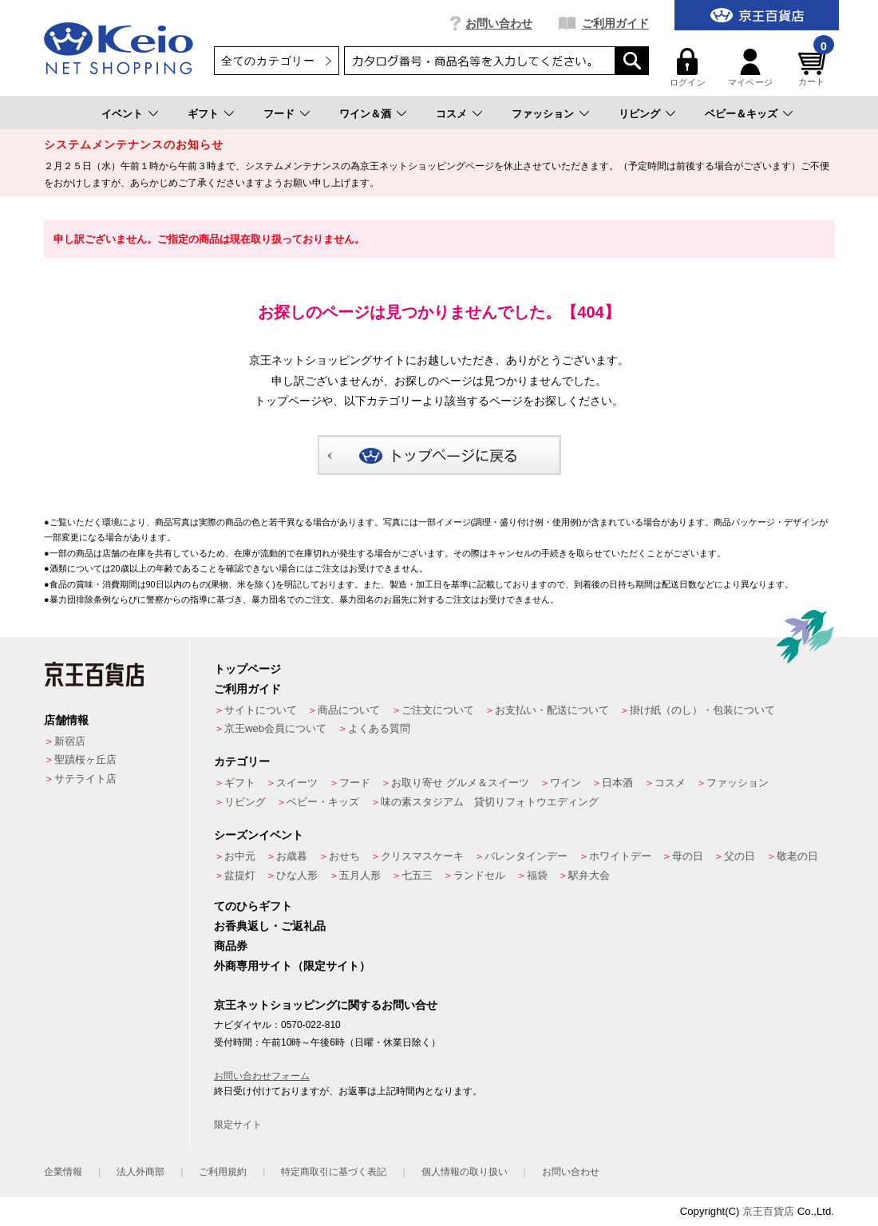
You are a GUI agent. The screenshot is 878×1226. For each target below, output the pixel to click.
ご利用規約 (223, 1171)
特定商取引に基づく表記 (333, 1171)
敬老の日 (797, 856)
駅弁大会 (589, 875)
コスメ (451, 114)
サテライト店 (85, 779)
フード (279, 114)
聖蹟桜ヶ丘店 (85, 759)
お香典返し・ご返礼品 (270, 926)
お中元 (239, 856)
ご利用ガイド (615, 23)
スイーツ (297, 783)
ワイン (565, 783)
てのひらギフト (253, 906)
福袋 (537, 875)
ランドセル (479, 875)
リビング (639, 114)
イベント (122, 114)
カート (814, 67)
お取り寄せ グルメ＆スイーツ (460, 783)
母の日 (687, 856)
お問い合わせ (498, 23)
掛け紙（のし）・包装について (702, 710)
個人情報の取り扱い (464, 1171)
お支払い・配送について (552, 710)
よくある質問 (379, 728)
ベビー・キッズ (323, 802)
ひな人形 (297, 875)
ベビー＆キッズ (741, 114)
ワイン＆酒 (365, 114)
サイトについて (260, 710)
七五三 (417, 875)
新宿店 (69, 741)
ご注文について (437, 710)
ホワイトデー (620, 856)
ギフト (203, 114)
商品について (349, 710)
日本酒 (617, 783)
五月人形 (360, 875)
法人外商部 (140, 1171)
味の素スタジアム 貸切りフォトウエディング (490, 802)
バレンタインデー (526, 856)
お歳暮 (291, 856)
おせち (344, 856)
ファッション (543, 114)
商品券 (230, 945)
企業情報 (63, 1171)
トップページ (247, 668)
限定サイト (238, 1124)
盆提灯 (239, 875)
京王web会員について (275, 728)
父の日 (739, 856)
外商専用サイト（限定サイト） (292, 965)
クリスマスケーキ (422, 856)
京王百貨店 (768, 1211)
